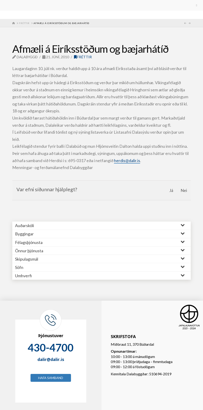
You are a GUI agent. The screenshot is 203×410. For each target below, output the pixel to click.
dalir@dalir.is (50, 359)
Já (171, 190)
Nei (184, 190)
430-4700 (51, 347)
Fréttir (83, 57)
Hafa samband (50, 378)
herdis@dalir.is (127, 160)
